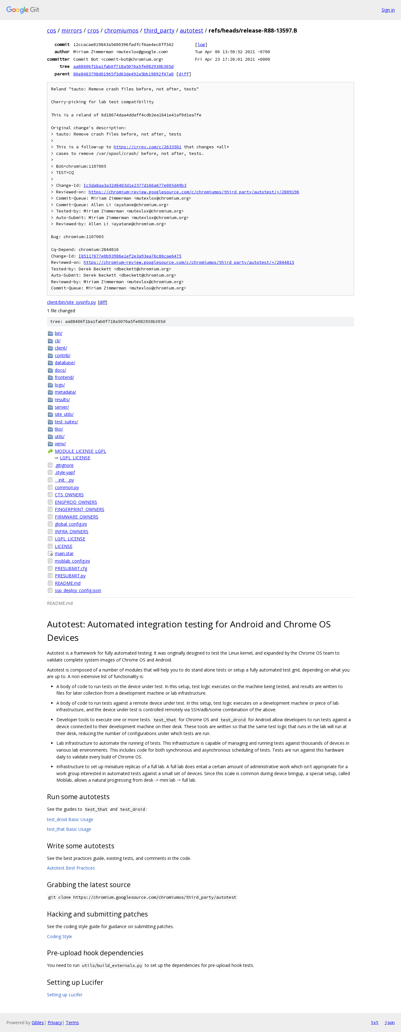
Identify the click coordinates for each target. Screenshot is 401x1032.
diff (184, 74)
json (390, 1022)
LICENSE (63, 546)
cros (93, 30)
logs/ (60, 385)
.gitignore (64, 465)
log (201, 44)
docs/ (60, 370)
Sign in (388, 10)
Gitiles (38, 1022)
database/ (65, 362)
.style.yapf (65, 472)
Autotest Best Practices (71, 868)
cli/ (57, 341)
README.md (68, 583)
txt (374, 1022)
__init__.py (64, 480)
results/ (62, 399)
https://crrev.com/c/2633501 (147, 147)
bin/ (58, 333)
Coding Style (59, 936)
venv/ (60, 444)
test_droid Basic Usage (70, 819)
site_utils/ (64, 414)
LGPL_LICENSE (75, 458)
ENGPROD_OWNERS (76, 502)
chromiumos (121, 30)
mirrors (71, 30)
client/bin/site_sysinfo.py (71, 302)
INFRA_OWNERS (71, 531)
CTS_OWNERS (69, 495)
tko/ (59, 429)
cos (51, 30)
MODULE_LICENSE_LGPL (80, 451)
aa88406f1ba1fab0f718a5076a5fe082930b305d (123, 66)
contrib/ (62, 355)
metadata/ (65, 392)
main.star (64, 553)
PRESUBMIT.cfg (71, 568)
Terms (72, 1022)
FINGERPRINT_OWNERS (79, 509)
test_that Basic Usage (69, 829)
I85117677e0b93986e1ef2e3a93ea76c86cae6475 (130, 256)
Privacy (55, 1022)
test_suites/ (66, 422)
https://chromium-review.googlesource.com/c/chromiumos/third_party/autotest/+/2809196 (194, 192)
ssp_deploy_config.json (78, 590)
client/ (61, 348)
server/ (62, 407)
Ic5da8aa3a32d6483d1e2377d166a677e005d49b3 (135, 185)
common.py (67, 487)
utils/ (60, 436)
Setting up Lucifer (64, 995)
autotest (191, 30)
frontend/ (64, 377)
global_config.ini (71, 524)
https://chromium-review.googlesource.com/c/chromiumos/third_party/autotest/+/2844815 (189, 262)
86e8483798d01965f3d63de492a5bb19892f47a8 (123, 74)
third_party (159, 30)
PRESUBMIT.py (70, 576)
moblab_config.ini (72, 561)
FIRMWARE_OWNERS (76, 517)
